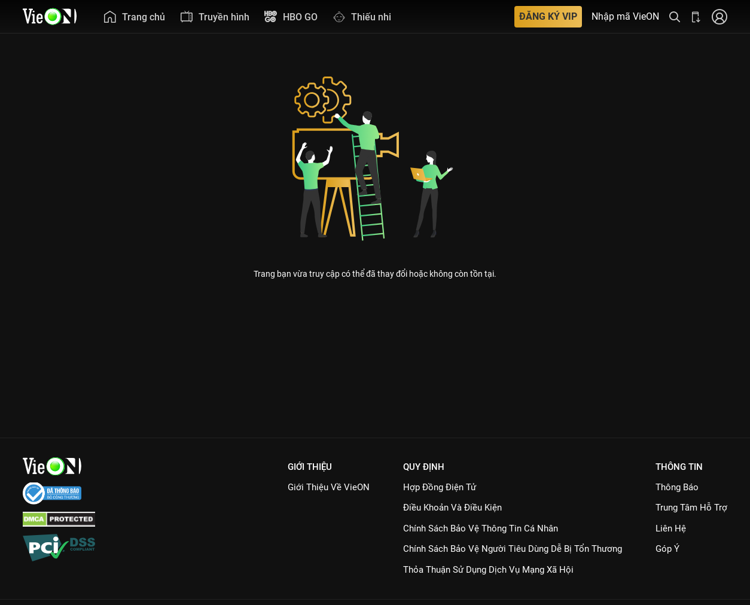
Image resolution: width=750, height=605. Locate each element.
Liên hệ (671, 528)
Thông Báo (677, 487)
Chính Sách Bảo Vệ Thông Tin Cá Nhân (480, 528)
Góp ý (667, 548)
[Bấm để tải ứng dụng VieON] (696, 16)
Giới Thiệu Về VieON (329, 487)
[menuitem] (134, 16)
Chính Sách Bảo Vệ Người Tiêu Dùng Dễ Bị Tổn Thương (512, 548)
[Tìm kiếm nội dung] (675, 16)
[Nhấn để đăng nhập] (719, 16)
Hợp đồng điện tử (439, 487)
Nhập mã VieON (625, 17)
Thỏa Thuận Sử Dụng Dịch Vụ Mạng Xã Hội (488, 569)
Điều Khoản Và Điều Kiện (452, 507)
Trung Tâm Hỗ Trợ (691, 507)
